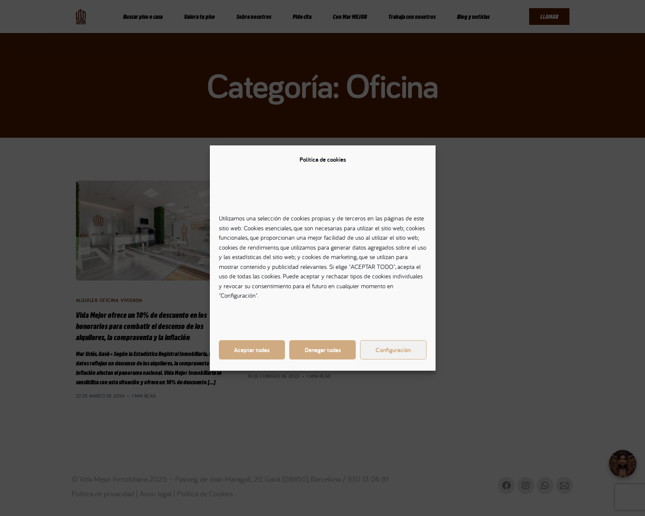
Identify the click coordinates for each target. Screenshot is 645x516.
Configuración (393, 350)
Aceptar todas (252, 350)
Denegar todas (323, 350)
